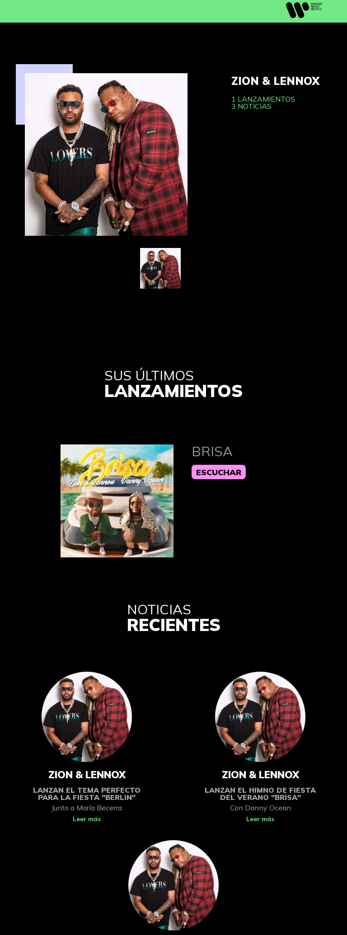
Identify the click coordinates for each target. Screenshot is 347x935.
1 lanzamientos (263, 98)
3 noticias (251, 106)
